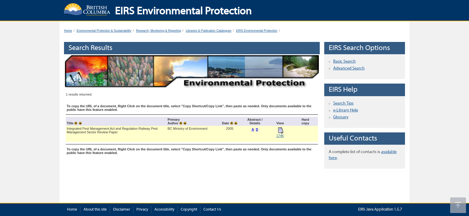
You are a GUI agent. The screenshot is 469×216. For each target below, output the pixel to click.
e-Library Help (345, 110)
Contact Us (212, 210)
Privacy (142, 210)
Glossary (340, 117)
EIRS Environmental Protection (256, 30)
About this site (95, 210)
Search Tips (343, 103)
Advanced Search (349, 68)
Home (68, 30)
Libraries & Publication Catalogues (209, 30)
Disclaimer (121, 210)
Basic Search (344, 61)
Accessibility (164, 210)
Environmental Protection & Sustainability (104, 30)
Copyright (189, 210)
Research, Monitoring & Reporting (158, 30)
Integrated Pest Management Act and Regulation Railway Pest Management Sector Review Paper (112, 130)
